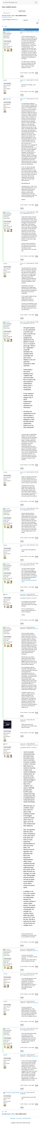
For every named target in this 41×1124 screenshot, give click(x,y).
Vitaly (6, 594)
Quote (22, 76)
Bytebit (5, 80)
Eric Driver (7, 31)
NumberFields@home (10, 2)
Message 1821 (23, 80)
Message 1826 (23, 472)
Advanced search (6, 13)
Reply (36, 72)
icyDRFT (5, 1001)
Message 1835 (23, 719)
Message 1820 (23, 31)
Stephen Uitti (8, 98)
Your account (19, 1118)
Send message (7, 41)
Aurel (6, 720)
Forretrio (5, 973)
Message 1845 (23, 1001)
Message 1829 (23, 563)
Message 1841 (23, 743)
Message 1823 (23, 212)
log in (17, 19)
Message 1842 (23, 949)
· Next (5, 26)
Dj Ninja (5, 263)
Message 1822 (23, 98)
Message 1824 (23, 263)
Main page (12, 1118)
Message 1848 (23, 1028)
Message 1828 (23, 545)
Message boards (6, 15)
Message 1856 (23, 1092)
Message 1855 (23, 1054)
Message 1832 (23, 594)
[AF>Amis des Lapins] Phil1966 (12, 1092)
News (13, 15)
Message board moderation (7, 17)
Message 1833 (23, 627)
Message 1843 (23, 973)
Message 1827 (23, 508)
